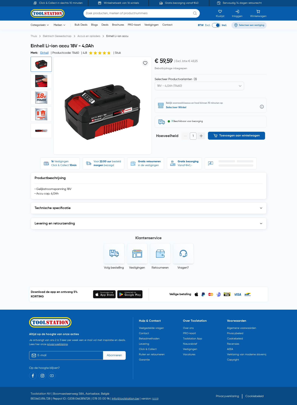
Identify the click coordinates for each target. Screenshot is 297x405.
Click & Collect (148, 349)
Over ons (188, 328)
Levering (144, 344)
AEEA (230, 349)
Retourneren (160, 267)
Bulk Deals (81, 25)
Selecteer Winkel (176, 107)
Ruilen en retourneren (152, 354)
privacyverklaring (57, 344)
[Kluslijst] (220, 13)
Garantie (144, 359)
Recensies (233, 344)
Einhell (44, 52)
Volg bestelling (114, 267)
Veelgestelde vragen (151, 328)
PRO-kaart (134, 25)
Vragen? (183, 267)
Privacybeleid (235, 333)
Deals (105, 25)
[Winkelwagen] (258, 13)
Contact (167, 25)
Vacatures (189, 354)
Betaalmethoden (149, 338)
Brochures (118, 25)
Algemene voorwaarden (241, 328)
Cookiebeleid (235, 338)
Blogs (94, 25)
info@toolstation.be (125, 398)
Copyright (233, 359)
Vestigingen (151, 25)
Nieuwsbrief (190, 344)
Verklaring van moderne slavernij (246, 354)
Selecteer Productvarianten (176, 79)
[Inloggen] (237, 13)
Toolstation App (192, 338)
